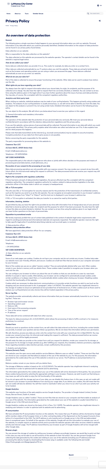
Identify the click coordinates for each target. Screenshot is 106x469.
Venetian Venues (38, 14)
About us (17, 14)
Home (8, 14)
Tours (26, 14)
